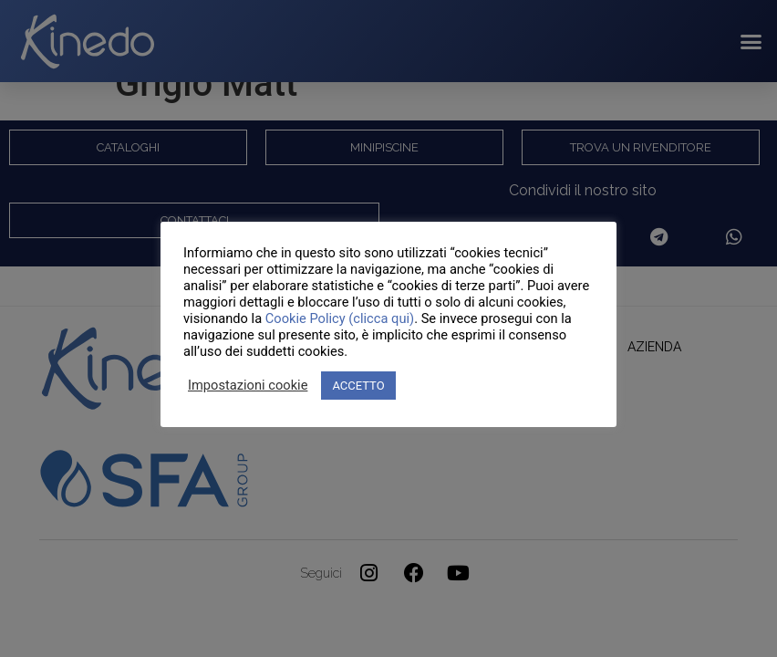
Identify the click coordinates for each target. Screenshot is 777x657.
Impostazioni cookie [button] (247, 385)
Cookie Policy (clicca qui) (339, 318)
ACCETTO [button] (358, 385)
